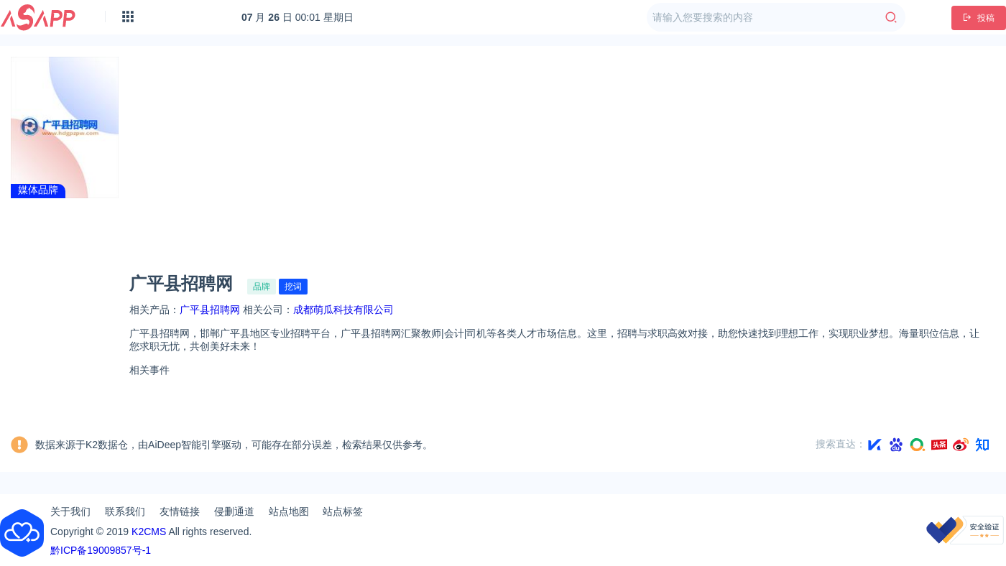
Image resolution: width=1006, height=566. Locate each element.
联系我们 (125, 511)
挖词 (293, 287)
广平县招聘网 (210, 309)
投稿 (979, 18)
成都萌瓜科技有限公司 (343, 309)
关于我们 (70, 511)
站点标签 (343, 511)
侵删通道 (234, 511)
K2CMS (148, 531)
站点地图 (289, 511)
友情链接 (180, 511)
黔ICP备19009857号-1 (100, 550)
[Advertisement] (562, 153)
